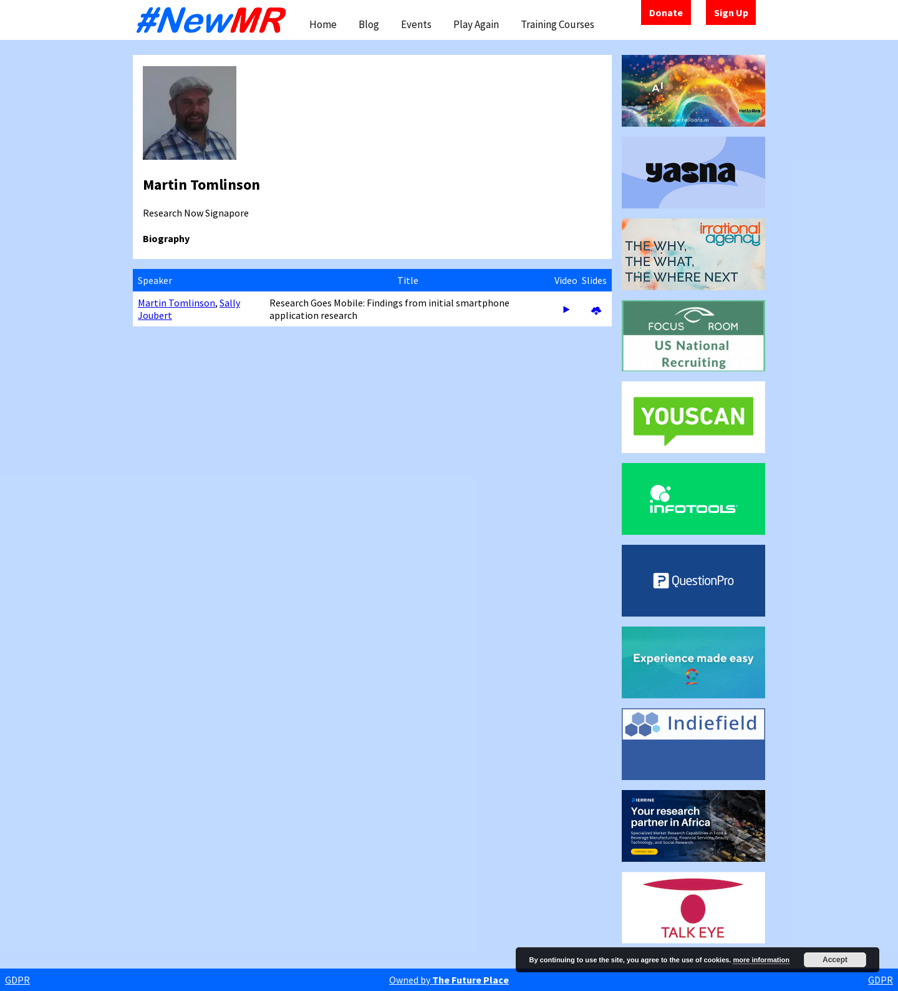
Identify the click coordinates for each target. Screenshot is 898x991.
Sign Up (731, 12)
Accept (835, 959)
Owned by (449, 980)
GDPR (17, 980)
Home (323, 24)
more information (761, 960)
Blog (369, 24)
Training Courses (557, 24)
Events (416, 24)
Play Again (476, 24)
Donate (666, 12)
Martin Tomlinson (176, 302)
